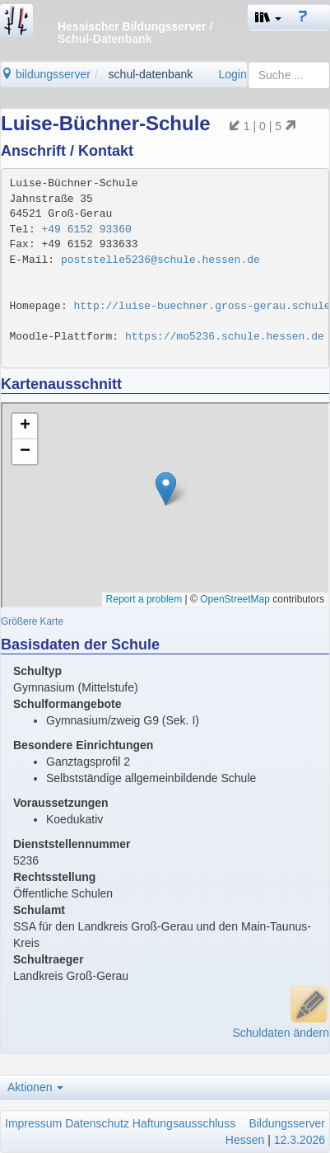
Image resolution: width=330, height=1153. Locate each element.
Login (232, 74)
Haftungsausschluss (183, 1123)
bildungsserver (46, 74)
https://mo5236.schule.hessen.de (224, 336)
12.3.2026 (299, 1139)
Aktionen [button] (35, 1087)
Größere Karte (32, 621)
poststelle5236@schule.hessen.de (160, 260)
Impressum (33, 1123)
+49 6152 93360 (87, 229)
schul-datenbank (151, 74)
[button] (268, 17)
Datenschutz (97, 1123)
